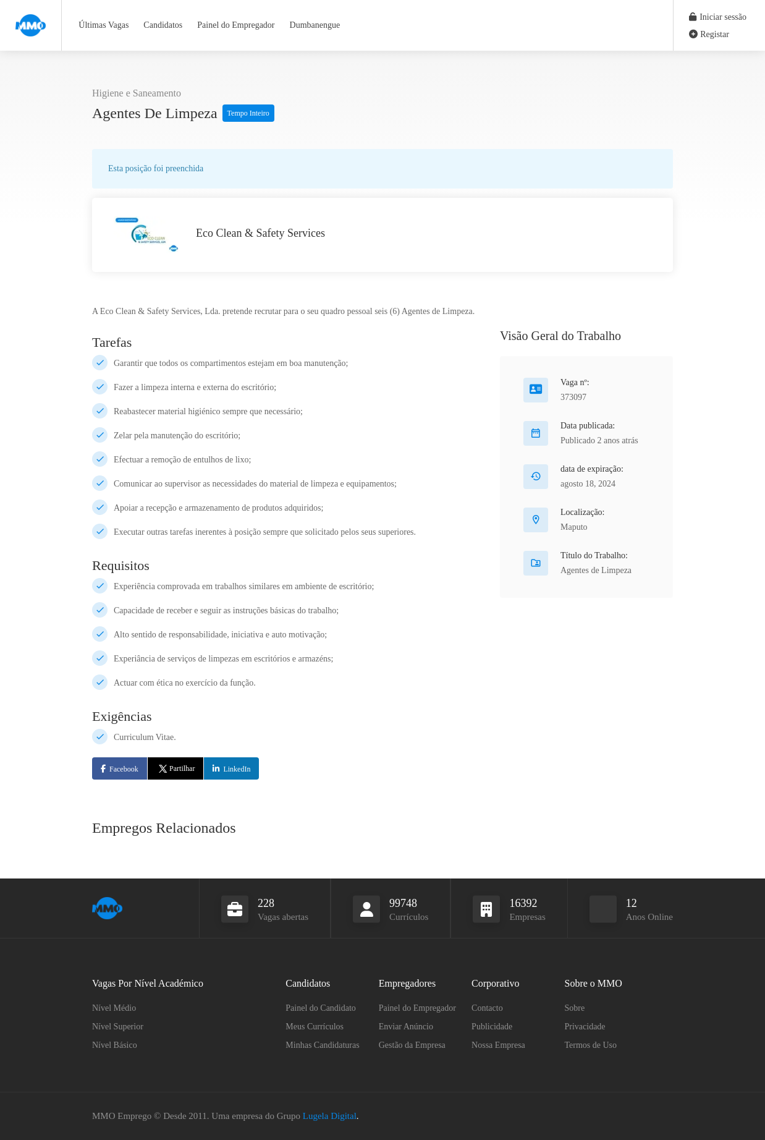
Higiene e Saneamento (136, 93)
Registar (709, 34)
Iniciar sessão (717, 17)
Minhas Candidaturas (322, 1045)
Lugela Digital (330, 1116)
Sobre (575, 1008)
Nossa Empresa (498, 1045)
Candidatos (162, 25)
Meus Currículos (314, 1026)
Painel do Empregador (235, 25)
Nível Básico (114, 1045)
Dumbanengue (315, 25)
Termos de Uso (591, 1045)
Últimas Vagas (103, 25)
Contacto (487, 1008)
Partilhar (175, 768)
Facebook (123, 769)
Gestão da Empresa (412, 1045)
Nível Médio (114, 1008)
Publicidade (491, 1026)
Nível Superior (117, 1026)
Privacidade (585, 1026)
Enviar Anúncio (406, 1026)
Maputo (574, 527)
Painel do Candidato (320, 1008)
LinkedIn (236, 769)
